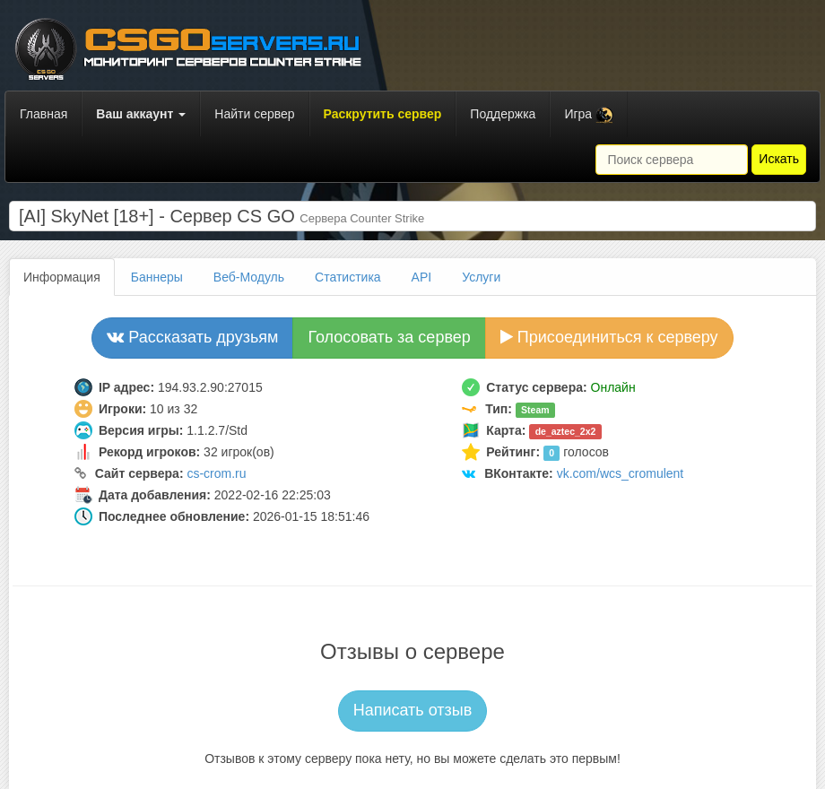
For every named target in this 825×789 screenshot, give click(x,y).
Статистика (348, 277)
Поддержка (502, 114)
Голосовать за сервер (389, 337)
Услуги (481, 277)
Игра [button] (588, 115)
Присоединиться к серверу (609, 337)
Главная (43, 114)
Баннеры (157, 277)
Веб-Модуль (248, 277)
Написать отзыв (413, 710)
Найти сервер (254, 114)
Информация (61, 277)
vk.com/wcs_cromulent (620, 473)
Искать (779, 159)
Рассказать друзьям (192, 337)
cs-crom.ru (216, 473)
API (422, 277)
